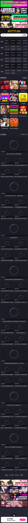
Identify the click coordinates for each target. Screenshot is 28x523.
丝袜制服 (13, 49)
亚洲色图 (13, 58)
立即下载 (23, 519)
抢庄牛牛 (25, 43)
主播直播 (19, 49)
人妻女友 (19, 64)
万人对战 (19, 40)
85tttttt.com (14, 31)
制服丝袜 (7, 55)
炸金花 (12, 43)
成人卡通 (19, 52)
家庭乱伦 (13, 64)
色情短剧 (13, 73)
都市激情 (7, 64)
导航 (2, 71)
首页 (6, 475)
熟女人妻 (7, 49)
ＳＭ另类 (25, 49)
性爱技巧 (25, 67)
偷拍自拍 (13, 52)
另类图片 (25, 61)
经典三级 (13, 55)
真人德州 (13, 40)
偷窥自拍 (7, 58)
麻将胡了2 (7, 43)
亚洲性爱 (7, 52)
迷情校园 (7, 67)
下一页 (16, 475)
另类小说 (13, 67)
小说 (2, 65)
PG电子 (7, 40)
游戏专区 (25, 40)
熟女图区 (19, 61)
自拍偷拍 (13, 46)
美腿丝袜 (7, 61)
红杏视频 (7, 73)
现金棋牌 (19, 43)
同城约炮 (7, 70)
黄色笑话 (19, 67)
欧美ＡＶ (19, 46)
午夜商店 (13, 70)
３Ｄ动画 (25, 46)
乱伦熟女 (19, 55)
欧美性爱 (25, 52)
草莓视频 (19, 70)
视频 (2, 47)
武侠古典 (25, 64)
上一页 (11, 475)
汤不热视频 (25, 70)
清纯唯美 (13, 61)
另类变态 (25, 55)
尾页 (22, 475)
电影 (2, 53)
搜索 (25, 35)
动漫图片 (25, 58)
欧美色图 (19, 58)
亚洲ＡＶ (7, 46)
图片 (2, 59)
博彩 (2, 41)
